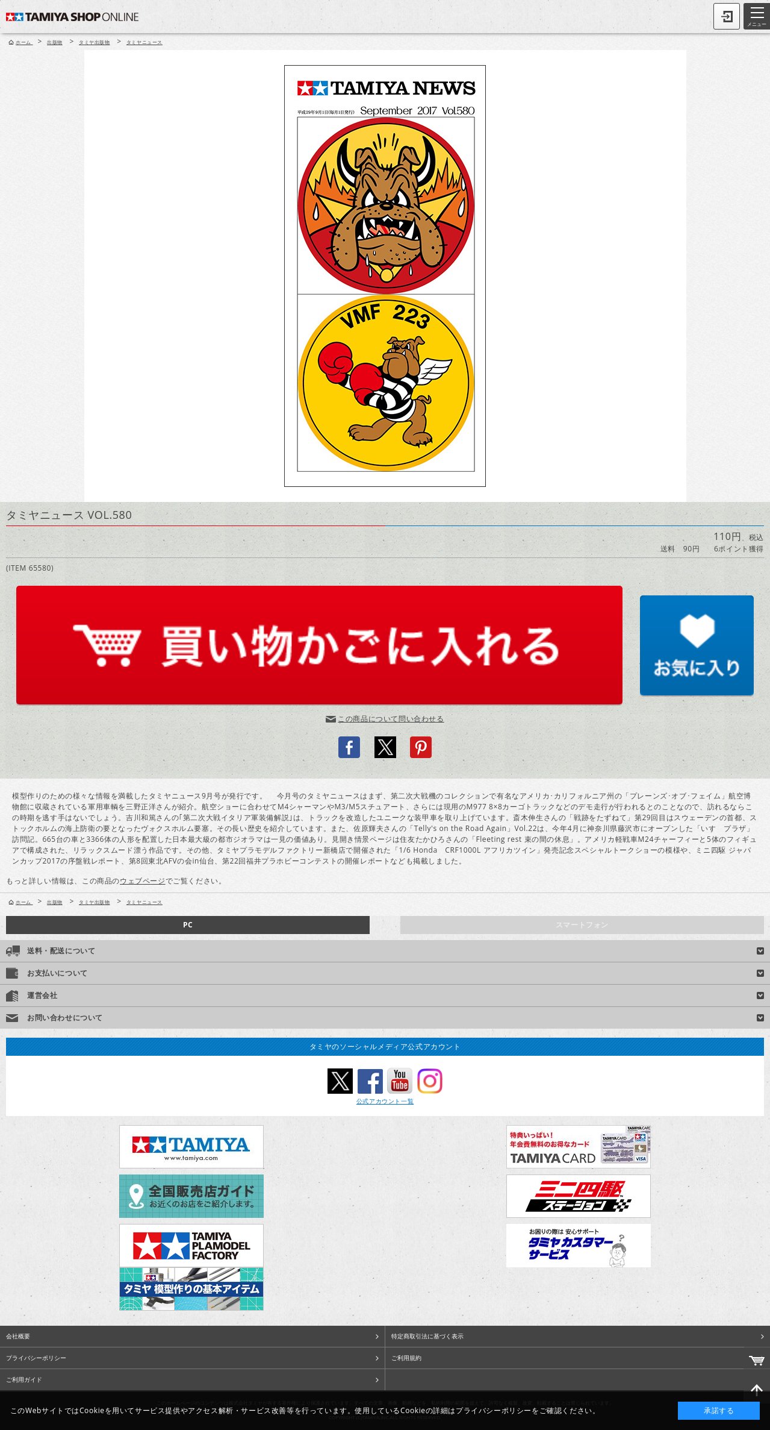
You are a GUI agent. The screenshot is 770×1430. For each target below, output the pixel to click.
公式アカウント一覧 (385, 1101)
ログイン (726, 16)
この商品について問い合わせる (391, 718)
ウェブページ (143, 881)
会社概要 (18, 1336)
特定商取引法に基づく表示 (427, 1336)
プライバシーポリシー (36, 1357)
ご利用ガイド (24, 1379)
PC (188, 925)
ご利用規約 (406, 1357)
